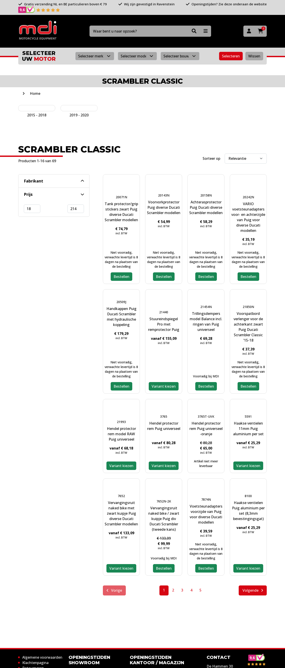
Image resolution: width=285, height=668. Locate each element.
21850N (248, 307)
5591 (248, 416)
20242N (248, 197)
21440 (163, 312)
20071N (121, 197)
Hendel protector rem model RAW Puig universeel (121, 434)
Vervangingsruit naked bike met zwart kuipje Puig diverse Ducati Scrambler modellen (121, 513)
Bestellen (121, 276)
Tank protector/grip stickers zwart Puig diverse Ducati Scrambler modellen (121, 211)
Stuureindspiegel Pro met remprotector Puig (163, 324)
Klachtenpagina (35, 662)
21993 (121, 422)
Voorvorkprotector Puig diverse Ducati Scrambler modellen (163, 207)
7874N (206, 499)
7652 (121, 496)
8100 (248, 496)
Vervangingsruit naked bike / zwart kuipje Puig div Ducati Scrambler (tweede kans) (163, 519)
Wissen (254, 56)
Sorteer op (211, 158)
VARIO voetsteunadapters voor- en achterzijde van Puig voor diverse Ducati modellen (248, 217)
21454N (206, 307)
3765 (163, 416)
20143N (163, 195)
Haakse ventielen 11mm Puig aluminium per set (248, 428)
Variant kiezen (164, 386)
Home (35, 93)
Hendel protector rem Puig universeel (163, 426)
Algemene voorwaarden (42, 657)
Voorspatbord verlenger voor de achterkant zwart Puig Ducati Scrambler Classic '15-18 (248, 327)
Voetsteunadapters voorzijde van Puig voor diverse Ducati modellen (206, 514)
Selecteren (231, 56)
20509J (121, 302)
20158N (206, 195)
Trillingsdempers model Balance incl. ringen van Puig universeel (206, 321)
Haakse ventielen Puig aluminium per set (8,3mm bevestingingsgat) (248, 510)
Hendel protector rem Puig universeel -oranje (206, 428)
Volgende (252, 590)
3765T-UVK (206, 416)
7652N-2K (164, 501)
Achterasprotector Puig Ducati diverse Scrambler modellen (206, 207)
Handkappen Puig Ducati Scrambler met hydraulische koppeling (121, 316)
